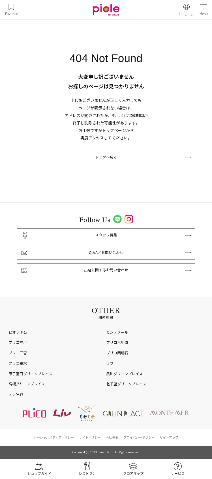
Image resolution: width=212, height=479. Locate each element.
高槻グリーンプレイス (26, 383)
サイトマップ (169, 437)
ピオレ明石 (17, 332)
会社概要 (112, 437)
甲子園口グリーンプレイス (30, 373)
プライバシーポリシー (139, 437)
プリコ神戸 (17, 342)
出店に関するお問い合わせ (106, 270)
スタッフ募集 (106, 235)
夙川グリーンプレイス (124, 373)
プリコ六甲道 (117, 342)
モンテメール (117, 332)
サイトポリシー (90, 437)
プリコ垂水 (17, 363)
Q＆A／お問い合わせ (106, 252)
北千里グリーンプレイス (126, 383)
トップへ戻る (106, 157)
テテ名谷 (15, 394)
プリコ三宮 (17, 352)
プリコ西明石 (117, 352)
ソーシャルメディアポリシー (54, 437)
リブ (110, 363)
